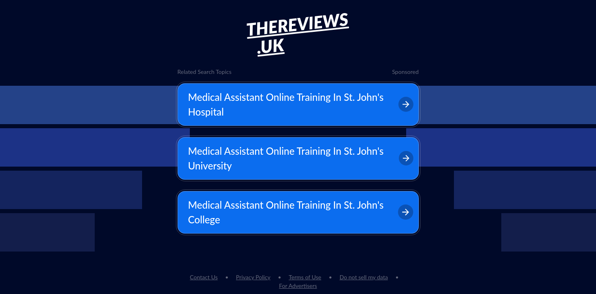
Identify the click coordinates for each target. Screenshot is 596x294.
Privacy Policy (253, 277)
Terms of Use (305, 277)
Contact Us (204, 277)
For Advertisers (298, 285)
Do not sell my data (364, 277)
